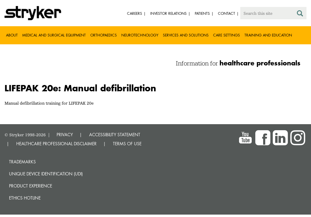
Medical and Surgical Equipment (54, 35)
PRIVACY (65, 134)
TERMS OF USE (127, 143)
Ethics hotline (25, 198)
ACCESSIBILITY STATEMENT (114, 134)
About (12, 35)
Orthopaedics (103, 35)
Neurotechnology (139, 35)
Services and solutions (186, 35)
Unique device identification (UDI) (46, 174)
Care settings (226, 35)
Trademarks (22, 162)
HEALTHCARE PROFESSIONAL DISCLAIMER (56, 143)
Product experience (30, 186)
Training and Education (268, 35)
